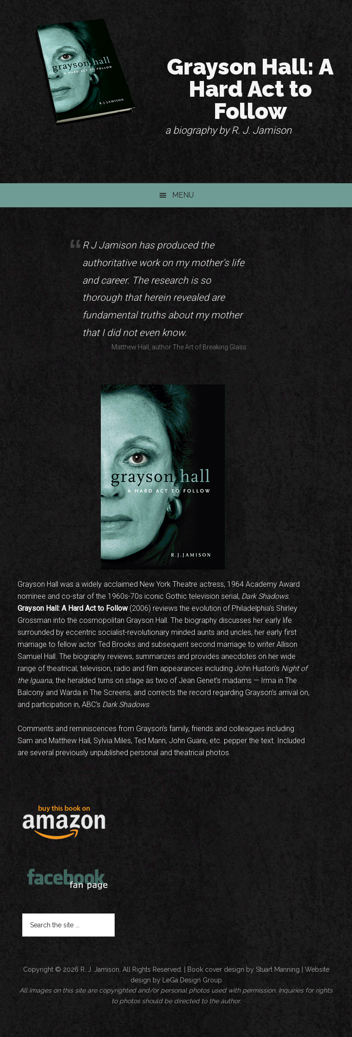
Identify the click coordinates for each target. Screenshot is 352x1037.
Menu (183, 195)
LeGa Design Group (192, 980)
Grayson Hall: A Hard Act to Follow (250, 89)
